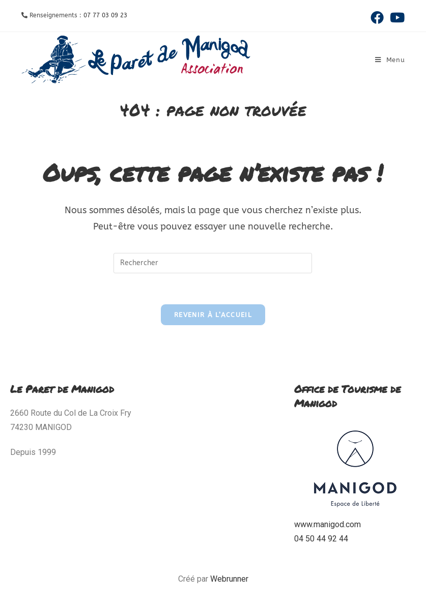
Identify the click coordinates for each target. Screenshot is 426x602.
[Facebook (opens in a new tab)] (377, 17)
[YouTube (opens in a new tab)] (396, 17)
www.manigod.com (327, 524)
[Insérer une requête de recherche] (212, 263)
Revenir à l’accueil (213, 315)
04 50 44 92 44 (321, 538)
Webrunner (229, 579)
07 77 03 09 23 (105, 15)
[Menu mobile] (390, 60)
